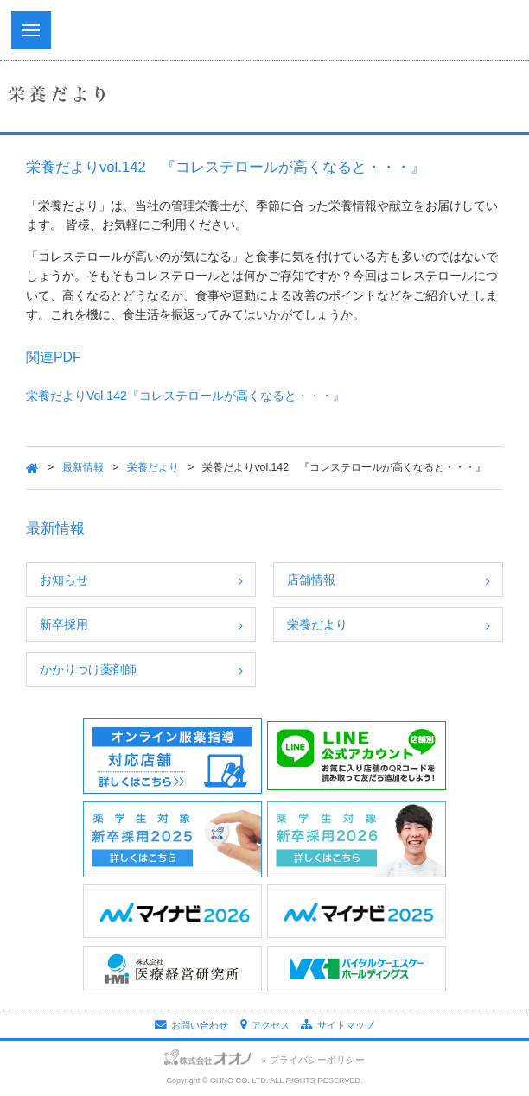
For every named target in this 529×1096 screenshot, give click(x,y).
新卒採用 (64, 624)
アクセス (265, 1025)
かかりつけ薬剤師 (88, 669)
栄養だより (153, 467)
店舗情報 (311, 579)
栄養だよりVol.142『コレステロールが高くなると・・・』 (185, 395)
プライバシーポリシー (317, 1060)
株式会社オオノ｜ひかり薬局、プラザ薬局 (264, 34)
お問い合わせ (191, 1025)
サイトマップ (337, 1025)
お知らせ (64, 579)
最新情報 (83, 467)
